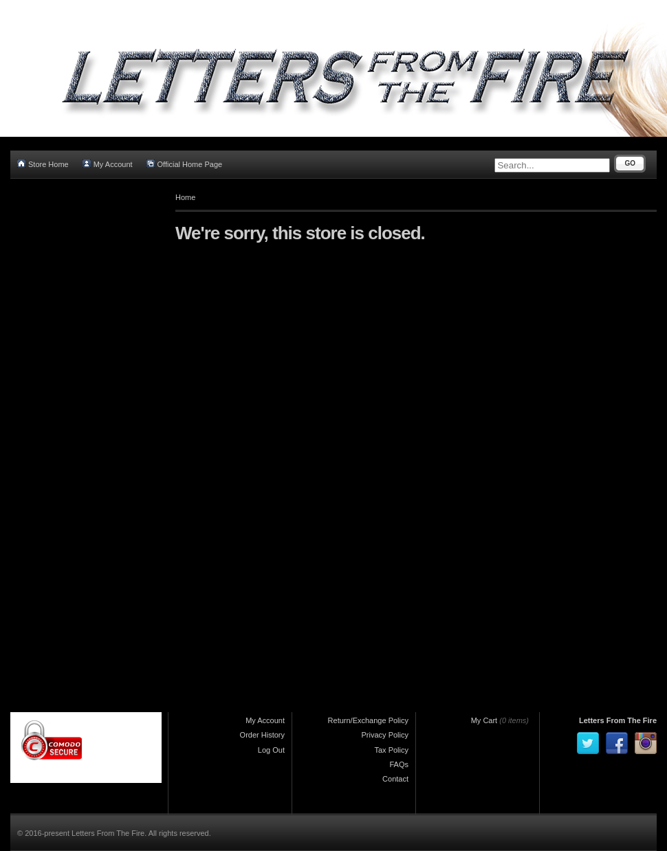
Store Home (43, 163)
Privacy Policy (385, 735)
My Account (108, 163)
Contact (395, 779)
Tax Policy (391, 750)
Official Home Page (184, 163)
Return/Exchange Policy (368, 720)
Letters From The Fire (618, 720)
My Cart (484, 720)
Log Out (271, 750)
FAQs (398, 764)
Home (185, 197)
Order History (262, 735)
